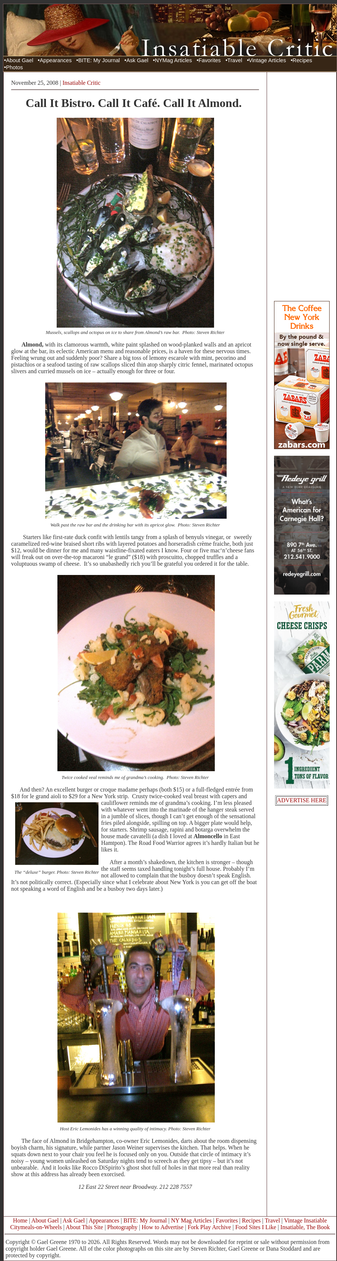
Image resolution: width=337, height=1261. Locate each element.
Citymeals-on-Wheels (36, 1227)
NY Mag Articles (191, 1220)
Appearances (55, 60)
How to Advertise (163, 1227)
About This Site (84, 1227)
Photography (122, 1227)
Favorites (209, 60)
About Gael (19, 60)
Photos (14, 67)
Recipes (302, 60)
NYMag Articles (173, 60)
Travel (234, 60)
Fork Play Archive (209, 1227)
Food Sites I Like (255, 1227)
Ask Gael (137, 60)
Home (20, 1220)
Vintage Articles (267, 60)
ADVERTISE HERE (302, 800)
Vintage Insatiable (305, 1220)
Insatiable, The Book (305, 1227)
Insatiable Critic (82, 83)
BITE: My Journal (99, 60)
